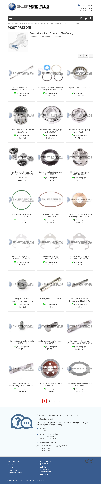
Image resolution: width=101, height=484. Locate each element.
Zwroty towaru (45, 472)
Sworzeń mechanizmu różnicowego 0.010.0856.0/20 (79, 342)
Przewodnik (12, 470)
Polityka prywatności (44, 468)
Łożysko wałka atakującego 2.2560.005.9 (79, 131)
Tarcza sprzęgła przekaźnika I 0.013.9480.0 (79, 384)
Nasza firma (13, 461)
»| (60, 401)
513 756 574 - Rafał (46, 436)
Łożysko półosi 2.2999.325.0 (79, 87)
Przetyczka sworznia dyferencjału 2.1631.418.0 (79, 300)
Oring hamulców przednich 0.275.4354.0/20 (21, 215)
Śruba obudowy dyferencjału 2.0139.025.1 (50, 342)
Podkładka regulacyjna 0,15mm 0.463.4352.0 (21, 257)
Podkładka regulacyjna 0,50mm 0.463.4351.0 (79, 257)
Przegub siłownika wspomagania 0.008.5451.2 (21, 300)
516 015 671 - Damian (47, 439)
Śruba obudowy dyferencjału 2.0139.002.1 (22, 342)
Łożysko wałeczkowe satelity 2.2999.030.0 (22, 131)
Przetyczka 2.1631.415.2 (50, 299)
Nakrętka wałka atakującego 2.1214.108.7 (50, 173)
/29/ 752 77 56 (86, 5)
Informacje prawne (45, 462)
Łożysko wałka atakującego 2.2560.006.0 (50, 131)
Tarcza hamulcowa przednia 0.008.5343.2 (50, 384)
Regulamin (44, 474)
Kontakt (11, 465)
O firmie (11, 467)
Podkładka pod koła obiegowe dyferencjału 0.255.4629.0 (79, 215)
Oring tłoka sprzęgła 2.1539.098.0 (50, 215)
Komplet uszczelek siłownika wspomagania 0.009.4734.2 (50, 88)
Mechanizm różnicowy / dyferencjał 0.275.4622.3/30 (21, 173)
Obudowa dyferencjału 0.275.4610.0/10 (79, 173)
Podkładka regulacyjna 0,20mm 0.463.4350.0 (50, 257)
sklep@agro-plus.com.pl (48, 442)
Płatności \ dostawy (15, 473)
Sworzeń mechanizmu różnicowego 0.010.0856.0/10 (21, 384)
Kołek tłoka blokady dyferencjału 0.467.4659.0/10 (21, 88)
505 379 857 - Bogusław (48, 434)
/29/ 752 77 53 (44, 430)
